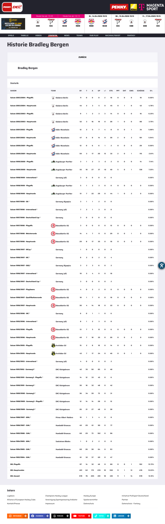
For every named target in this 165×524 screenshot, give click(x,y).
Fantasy (131, 35)
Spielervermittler (91, 499)
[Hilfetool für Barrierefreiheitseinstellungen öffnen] (161, 265)
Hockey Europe (90, 495)
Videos (38, 35)
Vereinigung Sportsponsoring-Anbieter (61, 499)
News (66, 35)
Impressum (50, 503)
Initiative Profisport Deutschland (135, 495)
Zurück (82, 57)
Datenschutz (89, 503)
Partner (125, 499)
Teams (79, 35)
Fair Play (94, 35)
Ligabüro (10, 495)
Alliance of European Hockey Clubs (21, 499)
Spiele (11, 35)
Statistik (52, 35)
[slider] (98, 24)
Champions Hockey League (56, 495)
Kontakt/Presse (13, 503)
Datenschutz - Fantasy (131, 503)
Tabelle (24, 35)
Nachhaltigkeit (112, 35)
